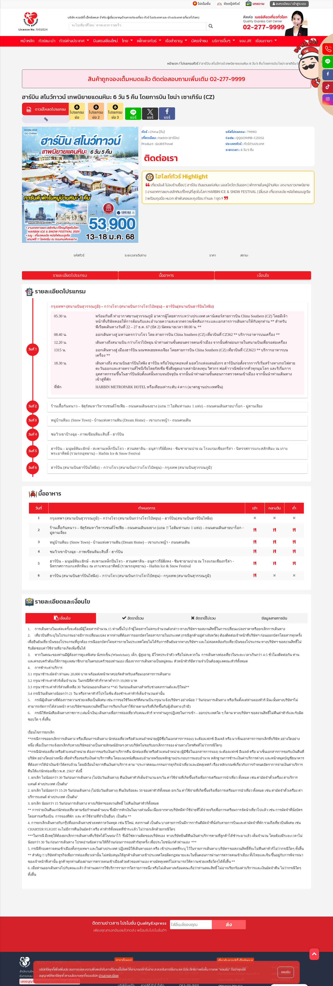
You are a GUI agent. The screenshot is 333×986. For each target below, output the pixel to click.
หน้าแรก (172, 63)
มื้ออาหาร (166, 275)
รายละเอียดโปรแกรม (70, 275)
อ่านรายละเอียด (109, 975)
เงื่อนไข (263, 275)
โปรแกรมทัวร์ (189, 63)
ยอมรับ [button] (285, 972)
